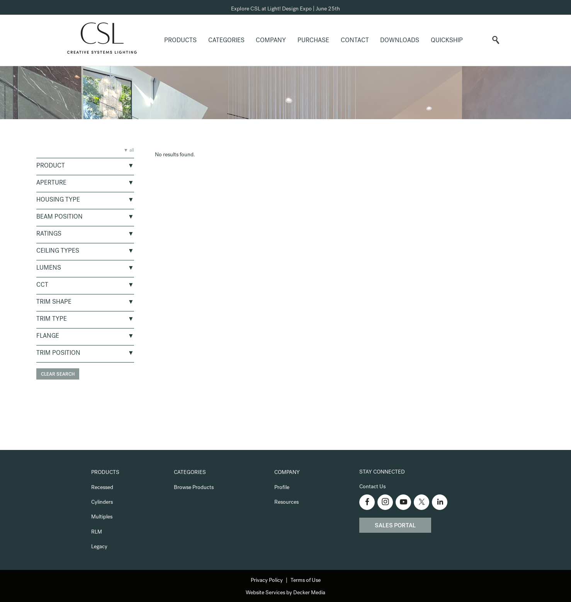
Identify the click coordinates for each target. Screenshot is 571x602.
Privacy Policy (267, 580)
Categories (226, 41)
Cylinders (102, 502)
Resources (286, 502)
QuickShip (447, 41)
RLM (96, 532)
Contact (355, 41)
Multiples (101, 517)
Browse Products (194, 488)
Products (180, 41)
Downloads (399, 41)
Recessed (102, 488)
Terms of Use (306, 580)
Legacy (99, 547)
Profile (281, 488)
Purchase (313, 41)
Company (271, 41)
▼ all (129, 151)
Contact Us (372, 487)
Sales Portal (395, 526)
